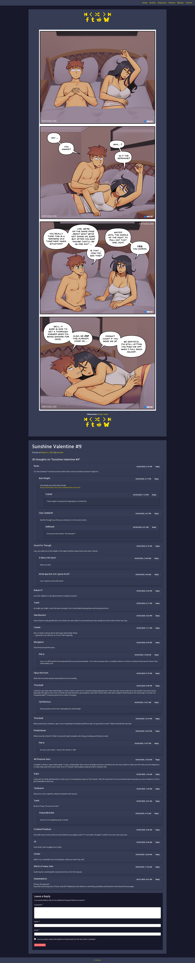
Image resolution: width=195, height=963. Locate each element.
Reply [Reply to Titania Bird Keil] (157, 813)
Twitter (189, 2)
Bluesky (180, 2)
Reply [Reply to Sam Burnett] (158, 616)
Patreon (172, 2)
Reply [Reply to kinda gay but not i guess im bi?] (157, 574)
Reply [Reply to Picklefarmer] (158, 731)
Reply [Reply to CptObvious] (157, 702)
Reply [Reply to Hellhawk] (154, 527)
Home (144, 2)
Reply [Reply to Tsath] (158, 603)
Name (36, 922)
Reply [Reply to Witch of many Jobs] (158, 867)
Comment (38, 905)
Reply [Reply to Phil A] (157, 655)
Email (36, 930)
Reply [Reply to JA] (158, 842)
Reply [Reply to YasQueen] (158, 789)
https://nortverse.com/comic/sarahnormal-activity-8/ (60, 487)
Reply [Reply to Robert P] (158, 591)
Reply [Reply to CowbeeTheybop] (158, 830)
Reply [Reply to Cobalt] (154, 495)
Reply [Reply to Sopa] (158, 774)
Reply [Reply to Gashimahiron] (158, 879)
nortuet (60, 452)
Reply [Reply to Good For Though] (158, 546)
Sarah (105, 414)
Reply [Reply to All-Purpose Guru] (158, 760)
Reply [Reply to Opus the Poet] (158, 673)
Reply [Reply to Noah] (158, 467)
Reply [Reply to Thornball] (158, 686)
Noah (100, 414)
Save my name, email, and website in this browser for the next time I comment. (66, 939)
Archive (152, 2)
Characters (162, 2)
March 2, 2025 (47, 452)
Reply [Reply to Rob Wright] (157, 479)
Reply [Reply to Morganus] (158, 642)
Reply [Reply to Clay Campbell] (157, 513)
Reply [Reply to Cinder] (158, 854)
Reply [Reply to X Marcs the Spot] (157, 558)
